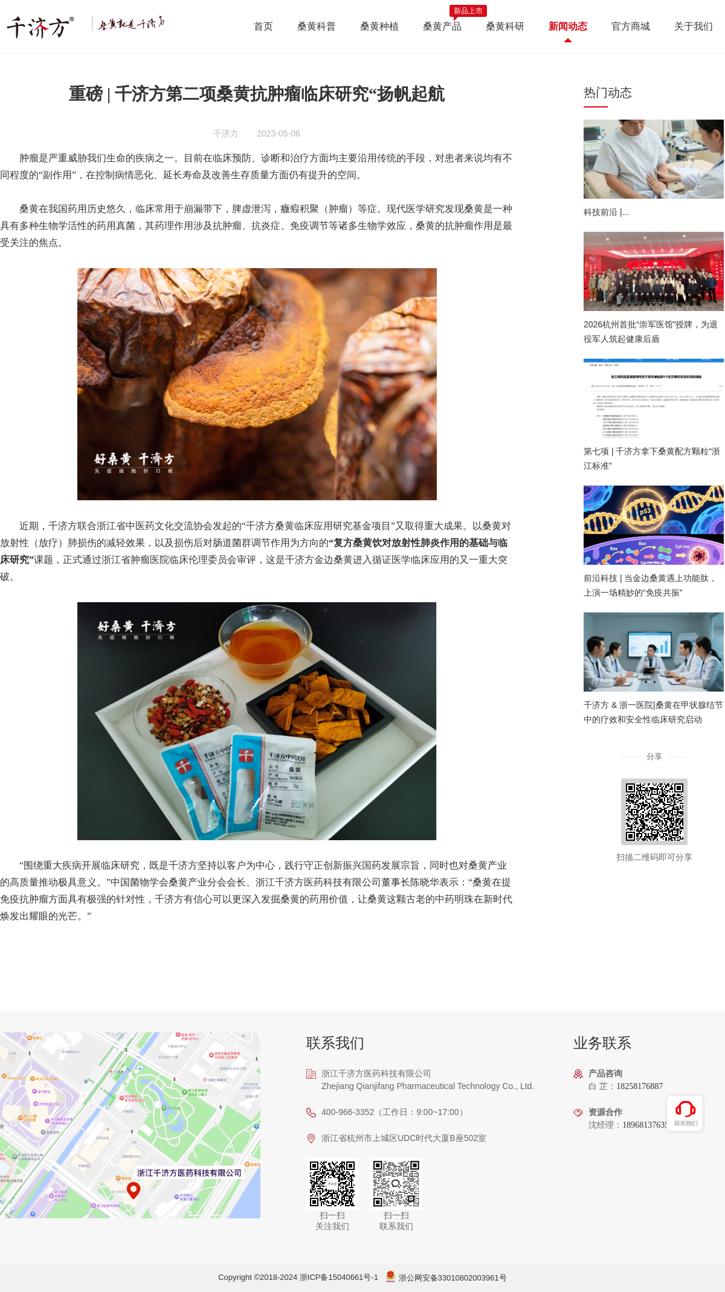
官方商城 (630, 26)
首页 (263, 26)
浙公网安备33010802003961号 (453, 1277)
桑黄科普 (316, 26)
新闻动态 (568, 26)
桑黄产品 (442, 26)
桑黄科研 (505, 26)
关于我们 (693, 26)
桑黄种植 (379, 26)
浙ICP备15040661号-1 (339, 1277)
